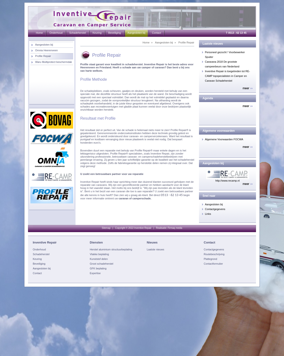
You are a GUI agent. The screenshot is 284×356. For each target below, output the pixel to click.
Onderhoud (55, 32)
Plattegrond (210, 259)
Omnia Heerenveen (46, 50)
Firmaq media (175, 228)
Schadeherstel (77, 32)
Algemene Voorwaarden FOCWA (224, 139)
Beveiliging (114, 32)
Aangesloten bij (44, 44)
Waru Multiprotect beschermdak (53, 62)
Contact (156, 32)
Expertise (95, 273)
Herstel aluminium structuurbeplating (111, 249)
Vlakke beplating (99, 254)
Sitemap (106, 228)
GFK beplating (98, 268)
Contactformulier (213, 263)
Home (39, 32)
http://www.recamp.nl (227, 180)
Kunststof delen (99, 259)
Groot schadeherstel (101, 263)
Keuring (97, 32)
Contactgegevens (215, 209)
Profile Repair (43, 56)
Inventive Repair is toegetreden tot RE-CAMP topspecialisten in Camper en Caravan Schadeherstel (227, 76)
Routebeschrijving (214, 254)
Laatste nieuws (155, 249)
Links (208, 213)
